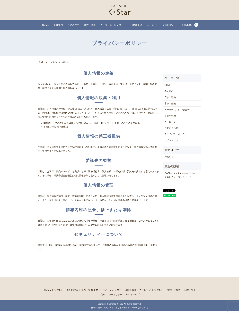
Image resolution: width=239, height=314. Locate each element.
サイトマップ (171, 143)
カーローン (158, 23)
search (57, 28)
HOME (44, 23)
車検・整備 (92, 23)
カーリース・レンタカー (116, 23)
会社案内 (58, 23)
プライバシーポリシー (175, 136)
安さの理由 (75, 23)
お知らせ (169, 159)
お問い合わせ (177, 23)
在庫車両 (45, 28)
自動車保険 (141, 23)
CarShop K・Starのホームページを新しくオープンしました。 (181, 178)
